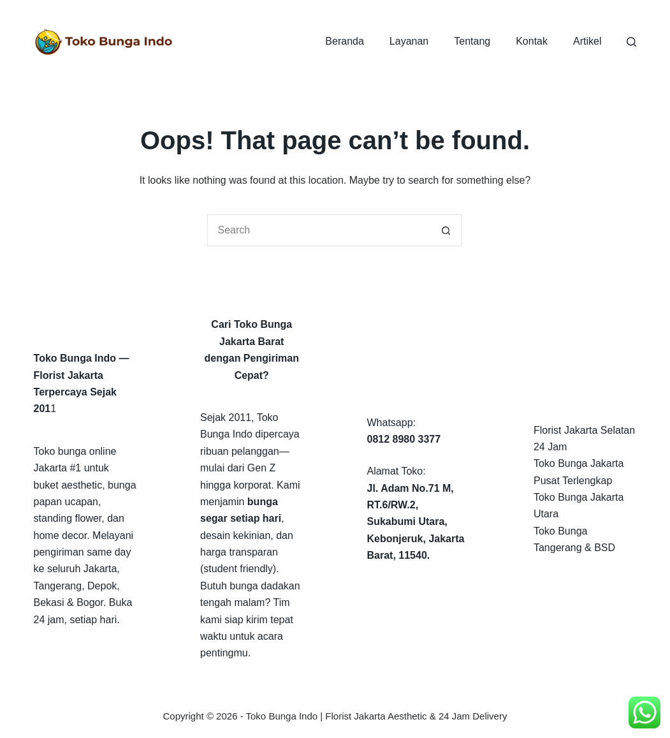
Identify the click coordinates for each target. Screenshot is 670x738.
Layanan (409, 41)
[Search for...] (318, 230)
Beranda (344, 41)
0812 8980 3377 (404, 439)
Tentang (472, 41)
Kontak (532, 41)
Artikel (587, 41)
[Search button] (446, 230)
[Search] (631, 42)
